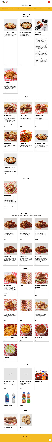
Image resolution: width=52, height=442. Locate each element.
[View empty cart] (49, 2)
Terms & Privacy (26, 436)
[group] (10, 42)
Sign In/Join (42, 2)
